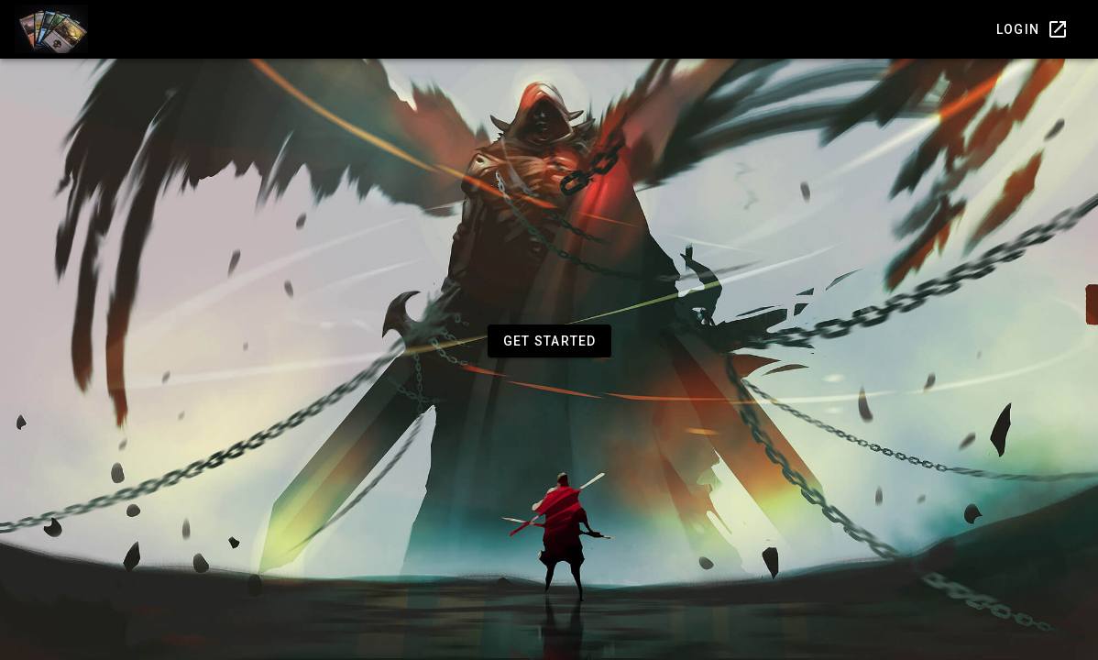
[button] (549, 341)
